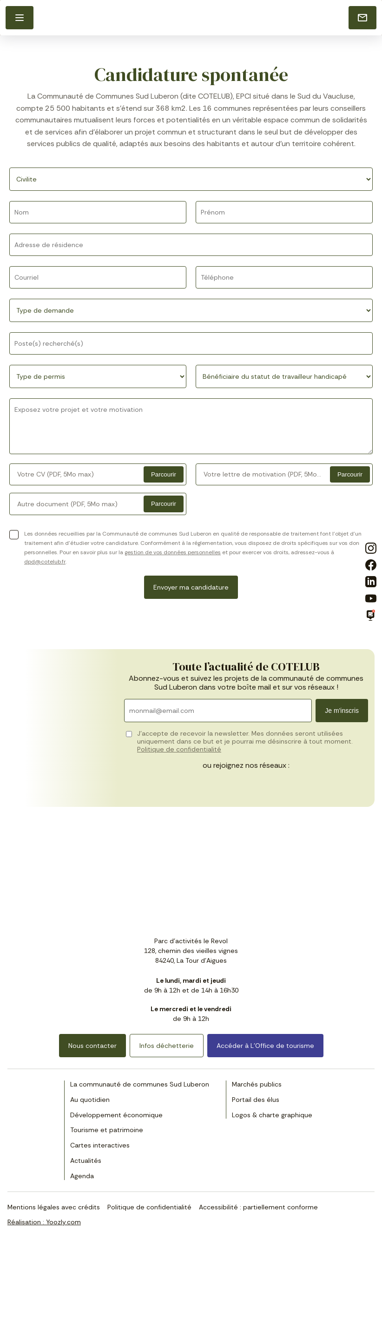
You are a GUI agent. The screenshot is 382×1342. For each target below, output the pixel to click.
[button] (19, 17)
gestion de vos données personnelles (173, 552)
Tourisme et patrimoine (106, 1130)
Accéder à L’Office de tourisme (265, 1045)
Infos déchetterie (166, 1045)
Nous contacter (92, 1045)
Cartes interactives (100, 1145)
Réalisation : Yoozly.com (44, 1222)
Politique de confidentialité (179, 749)
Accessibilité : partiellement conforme (258, 1207)
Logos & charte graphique (272, 1115)
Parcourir (163, 474)
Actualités (85, 1160)
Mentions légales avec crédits (53, 1207)
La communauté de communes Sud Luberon (139, 1084)
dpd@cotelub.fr (45, 561)
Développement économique (116, 1115)
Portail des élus (255, 1099)
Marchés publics (257, 1084)
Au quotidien (90, 1099)
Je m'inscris (342, 710)
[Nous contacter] (362, 17)
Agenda (82, 1176)
